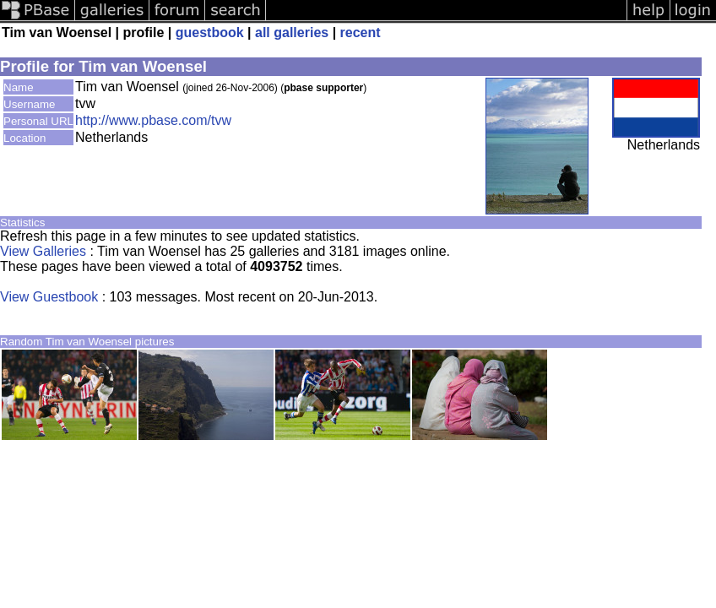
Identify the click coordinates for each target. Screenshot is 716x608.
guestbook (210, 32)
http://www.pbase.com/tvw (153, 120)
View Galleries (43, 251)
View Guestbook (49, 297)
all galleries (291, 32)
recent (360, 32)
